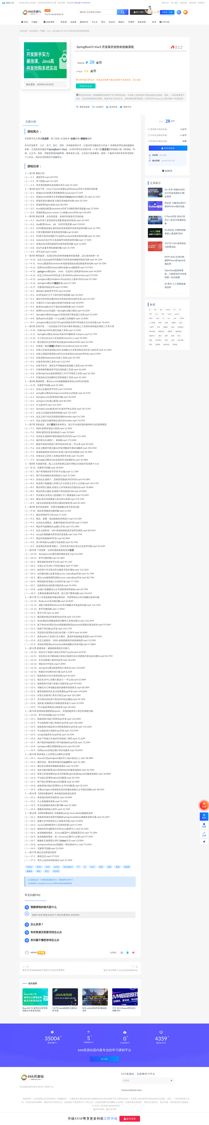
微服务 (84, 138)
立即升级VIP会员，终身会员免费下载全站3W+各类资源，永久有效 (109, 80)
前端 (51, 346)
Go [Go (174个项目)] (180, 309)
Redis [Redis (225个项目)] (151, 318)
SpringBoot (54, 149)
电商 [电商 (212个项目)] (172, 336)
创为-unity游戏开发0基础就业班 (94, 1009)
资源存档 (192, 3)
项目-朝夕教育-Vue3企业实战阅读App (120, 970)
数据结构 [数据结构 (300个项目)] (178, 331)
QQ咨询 (167, 170)
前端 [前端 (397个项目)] (166, 322)
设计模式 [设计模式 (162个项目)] (158, 340)
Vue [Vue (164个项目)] (168, 318)
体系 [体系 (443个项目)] (159, 322)
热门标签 (174, 3)
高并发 (105, 149)
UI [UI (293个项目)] (163, 318)
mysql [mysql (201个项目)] (169, 314)
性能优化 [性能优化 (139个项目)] (180, 327)
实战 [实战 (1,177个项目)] (180, 322)
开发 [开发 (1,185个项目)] (158, 327)
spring (40, 271)
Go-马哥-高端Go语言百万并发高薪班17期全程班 (175, 193)
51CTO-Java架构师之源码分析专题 (64, 1009)
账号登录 (130, 1119)
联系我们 (201, 3)
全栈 (73, 138)
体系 (72, 550)
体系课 (64, 22)
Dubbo (63, 840)
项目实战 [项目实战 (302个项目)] (166, 344)
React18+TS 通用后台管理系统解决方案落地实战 (35, 1009)
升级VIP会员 (86, 86)
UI (58, 153)
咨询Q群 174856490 (82, 3)
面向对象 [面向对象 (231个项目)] (180, 340)
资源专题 (183, 3)
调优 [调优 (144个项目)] (166, 340)
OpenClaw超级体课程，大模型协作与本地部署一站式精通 (175, 274)
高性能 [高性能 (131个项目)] (175, 344)
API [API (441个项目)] (155, 309)
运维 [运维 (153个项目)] (172, 340)
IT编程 (34, 22)
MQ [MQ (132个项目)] (163, 314)
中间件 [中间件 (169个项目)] (182, 318)
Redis (69, 196)
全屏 (204, 834)
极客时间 (84, 22)
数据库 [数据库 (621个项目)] (170, 331)
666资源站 (33, 31)
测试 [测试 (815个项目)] (159, 336)
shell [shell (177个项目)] (157, 318)
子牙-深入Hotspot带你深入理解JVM (124, 1009)
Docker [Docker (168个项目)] (168, 309)
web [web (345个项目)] (174, 318)
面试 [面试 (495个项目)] (150, 344)
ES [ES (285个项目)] (174, 309)
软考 (154, 22)
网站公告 (165, 3)
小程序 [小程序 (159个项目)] (151, 327)
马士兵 (95, 22)
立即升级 (111, 1118)
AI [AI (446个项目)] (150, 309)
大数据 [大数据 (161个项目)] (173, 322)
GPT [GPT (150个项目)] (150, 314)
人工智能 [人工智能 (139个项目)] (152, 322)
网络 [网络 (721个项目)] (150, 340)
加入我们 (139, 12)
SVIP (204, 805)
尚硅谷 (112, 22)
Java (49, 31)
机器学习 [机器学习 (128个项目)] (152, 336)
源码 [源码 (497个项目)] (166, 336)
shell (65, 762)
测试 (56, 283)
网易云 (121, 22)
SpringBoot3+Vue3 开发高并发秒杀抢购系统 (55, 883)
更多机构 (142, 22)
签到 (204, 816)
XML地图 (98, 1109)
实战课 (73, 22)
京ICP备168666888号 (110, 1105)
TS (52, 236)
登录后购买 (168, 148)
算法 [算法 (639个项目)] (179, 336)
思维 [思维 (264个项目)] (172, 327)
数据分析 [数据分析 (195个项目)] (161, 331)
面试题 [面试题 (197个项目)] (158, 344)
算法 (53, 424)
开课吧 (131, 22)
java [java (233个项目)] (156, 314)
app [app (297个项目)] (161, 309)
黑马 (103, 22)
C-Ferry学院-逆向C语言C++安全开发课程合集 (175, 220)
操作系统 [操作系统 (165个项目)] (152, 331)
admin (33, 952)
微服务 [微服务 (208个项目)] (165, 327)
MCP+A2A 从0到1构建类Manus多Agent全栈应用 (175, 260)
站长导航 (111, 1109)
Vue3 (64, 149)
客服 (204, 825)
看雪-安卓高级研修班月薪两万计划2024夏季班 (43, 970)
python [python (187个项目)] (177, 314)
